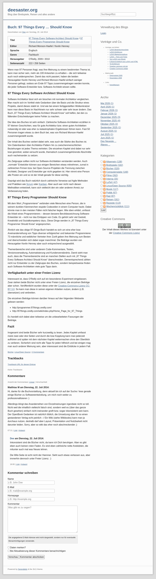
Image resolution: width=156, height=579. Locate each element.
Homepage (13, 495)
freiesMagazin (114, 85)
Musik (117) (112, 189)
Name (11, 479)
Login (103, 33)
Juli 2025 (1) (107, 134)
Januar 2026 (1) (109, 113)
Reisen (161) (112, 199)
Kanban (43, 184)
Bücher (10, 352)
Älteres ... (105, 144)
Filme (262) (112, 175)
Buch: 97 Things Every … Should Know (40, 27)
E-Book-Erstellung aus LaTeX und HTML (124, 61)
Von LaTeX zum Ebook (118, 59)
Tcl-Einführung (115, 64)
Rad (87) (110, 196)
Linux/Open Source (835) (119, 186)
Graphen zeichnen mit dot (119, 66)
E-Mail (11, 487)
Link (15, 430)
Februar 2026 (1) (109, 110)
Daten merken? (18, 547)
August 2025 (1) (109, 131)
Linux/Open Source (22, 352)
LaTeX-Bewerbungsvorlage (119, 50)
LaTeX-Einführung (116, 52)
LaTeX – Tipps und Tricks (118, 57)
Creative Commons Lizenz (126, 233)
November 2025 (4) (110, 120)
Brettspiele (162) (114, 165)
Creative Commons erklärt (119, 68)
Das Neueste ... (108, 141)
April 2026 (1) (107, 107)
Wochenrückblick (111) (117, 206)
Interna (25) (112, 179)
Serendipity (22, 569)
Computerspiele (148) (117, 172)
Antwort (22, 430)
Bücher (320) (113, 168)
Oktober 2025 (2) (109, 124)
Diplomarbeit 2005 (116, 75)
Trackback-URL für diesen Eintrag (22, 364)
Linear (31, 382)
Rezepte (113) (113, 203)
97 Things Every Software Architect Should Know (53, 38)
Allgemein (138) (114, 161)
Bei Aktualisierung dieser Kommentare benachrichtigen (38, 551)
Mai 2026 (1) (107, 103)
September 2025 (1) (111, 127)
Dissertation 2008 (116, 78)
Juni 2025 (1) (107, 138)
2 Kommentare (38, 352)
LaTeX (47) (111, 182)
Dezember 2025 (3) (110, 117)
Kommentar (14, 504)
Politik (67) (111, 192)
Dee (24, 32)
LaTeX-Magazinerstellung (118, 54)
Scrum (29, 184)
